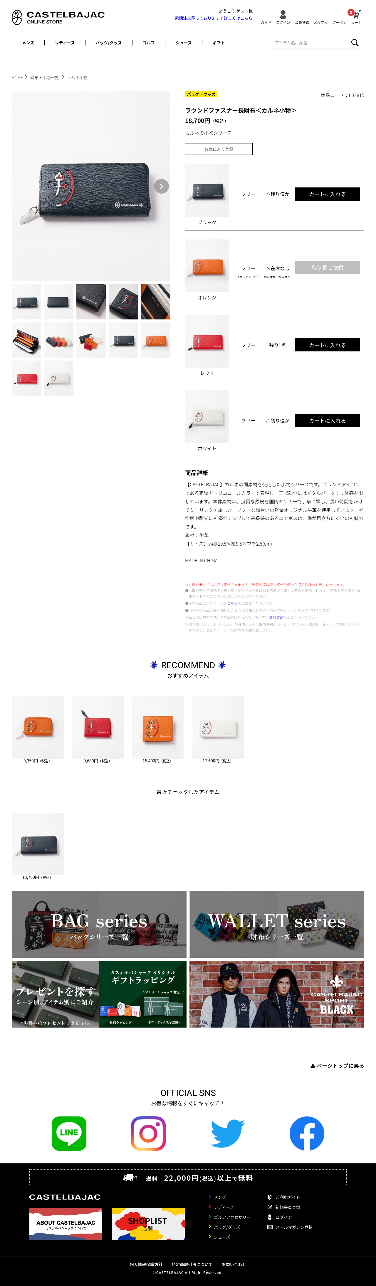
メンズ (28, 42)
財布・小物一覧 (45, 77)
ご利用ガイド (288, 1197)
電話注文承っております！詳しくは (214, 18)
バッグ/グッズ (109, 42)
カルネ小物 (77, 77)
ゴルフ (148, 42)
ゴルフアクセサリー (232, 1217)
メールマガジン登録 (294, 1227)
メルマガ (321, 22)
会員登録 (302, 22)
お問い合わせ (234, 1264)
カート (356, 16)
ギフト (218, 42)
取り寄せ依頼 (327, 267)
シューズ (184, 42)
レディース (65, 42)
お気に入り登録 (218, 149)
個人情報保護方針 (146, 1264)
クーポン (340, 22)
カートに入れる (327, 194)
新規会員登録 (288, 1207)
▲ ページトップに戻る (337, 1065)
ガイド (266, 22)
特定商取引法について (192, 1264)
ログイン (283, 22)
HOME (17, 77)
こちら (232, 602)
